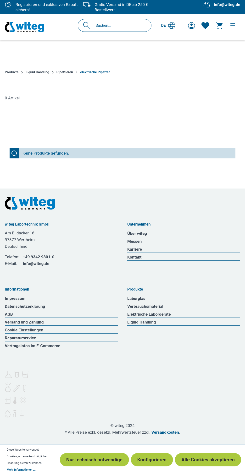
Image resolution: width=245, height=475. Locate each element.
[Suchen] (88, 25)
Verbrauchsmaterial (145, 306)
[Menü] (233, 25)
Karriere (134, 249)
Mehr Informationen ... (21, 469)
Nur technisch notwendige (94, 460)
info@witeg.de (227, 4)
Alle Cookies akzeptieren (208, 460)
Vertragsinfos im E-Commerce (32, 345)
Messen (134, 241)
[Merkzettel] (205, 26)
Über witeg (137, 233)
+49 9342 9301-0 (39, 256)
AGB (9, 314)
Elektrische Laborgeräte (149, 314)
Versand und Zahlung (24, 322)
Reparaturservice (20, 337)
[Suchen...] (119, 25)
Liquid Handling (141, 322)
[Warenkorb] (219, 26)
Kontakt (134, 257)
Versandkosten (165, 432)
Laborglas (136, 298)
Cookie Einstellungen (24, 330)
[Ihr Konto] (191, 26)
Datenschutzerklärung (25, 306)
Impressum (15, 298)
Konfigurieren (152, 460)
